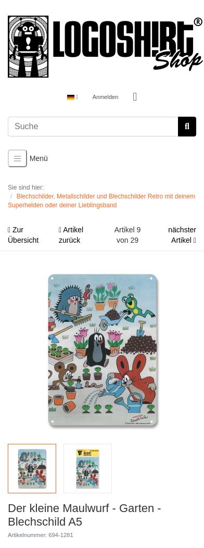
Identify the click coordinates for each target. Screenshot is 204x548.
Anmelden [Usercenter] (106, 97)
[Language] (72, 97)
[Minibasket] (134, 97)
